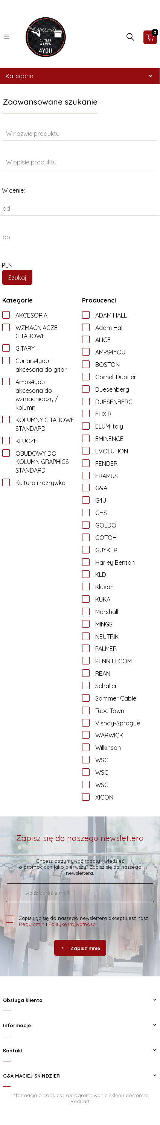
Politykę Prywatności (72, 924)
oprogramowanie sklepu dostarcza (107, 1095)
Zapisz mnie (80, 948)
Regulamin (31, 924)
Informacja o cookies (36, 1095)
